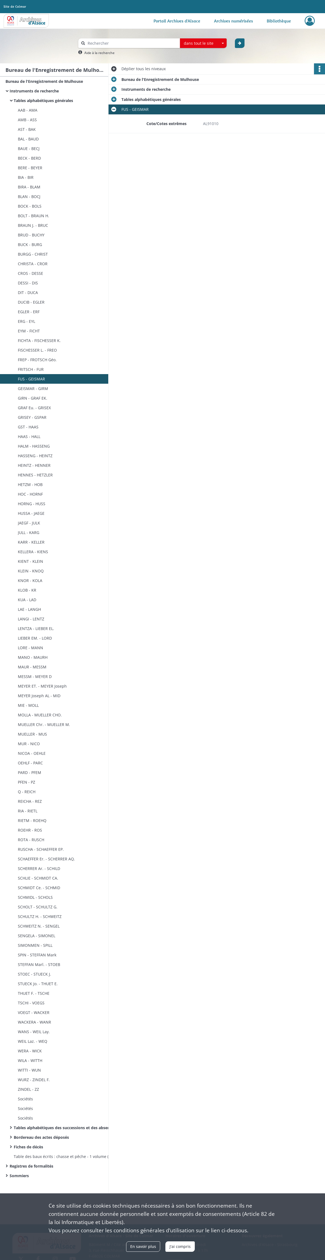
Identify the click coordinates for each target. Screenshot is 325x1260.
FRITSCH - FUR (31, 369)
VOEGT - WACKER (33, 1012)
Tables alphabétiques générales (43, 100)
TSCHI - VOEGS (31, 1002)
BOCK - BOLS (29, 206)
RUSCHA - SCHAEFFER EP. (41, 849)
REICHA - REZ (30, 801)
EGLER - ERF (29, 311)
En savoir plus (143, 1246)
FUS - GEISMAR (31, 379)
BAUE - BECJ (29, 148)
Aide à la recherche (99, 52)
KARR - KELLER (31, 542)
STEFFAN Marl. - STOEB (39, 964)
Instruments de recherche (34, 91)
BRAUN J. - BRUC (33, 225)
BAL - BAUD (28, 139)
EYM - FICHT (29, 331)
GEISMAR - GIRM (33, 388)
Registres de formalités (31, 1166)
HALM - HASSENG (34, 446)
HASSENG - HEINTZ (35, 455)
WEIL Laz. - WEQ (32, 1041)
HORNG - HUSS (31, 503)
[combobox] (203, 43)
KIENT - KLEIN (30, 561)
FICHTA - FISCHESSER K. (39, 340)
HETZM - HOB (30, 484)
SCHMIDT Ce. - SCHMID (39, 887)
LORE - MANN (30, 647)
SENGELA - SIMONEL (36, 935)
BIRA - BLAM (29, 187)
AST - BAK (27, 129)
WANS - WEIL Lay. (34, 1031)
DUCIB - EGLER (31, 302)
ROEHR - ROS (30, 830)
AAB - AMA (27, 110)
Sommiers (19, 1175)
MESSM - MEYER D (35, 676)
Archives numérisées (233, 21)
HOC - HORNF (30, 494)
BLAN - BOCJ (29, 196)
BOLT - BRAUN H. (33, 215)
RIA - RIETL (27, 810)
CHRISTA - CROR (33, 263)
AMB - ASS (27, 119)
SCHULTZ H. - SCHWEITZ (40, 916)
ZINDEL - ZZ (28, 1089)
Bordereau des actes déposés (41, 1137)
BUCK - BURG (30, 244)
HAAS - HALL (29, 436)
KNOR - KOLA (30, 580)
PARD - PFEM (29, 772)
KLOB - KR (27, 590)
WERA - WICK (30, 1050)
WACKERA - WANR (34, 1022)
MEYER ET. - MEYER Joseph (42, 686)
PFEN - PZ (26, 782)
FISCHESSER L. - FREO (37, 350)
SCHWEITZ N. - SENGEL (39, 926)
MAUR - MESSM (32, 666)
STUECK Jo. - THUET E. (38, 983)
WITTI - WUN (29, 1070)
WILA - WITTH (30, 1060)
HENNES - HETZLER (35, 475)
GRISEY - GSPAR (32, 417)
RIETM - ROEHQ (32, 820)
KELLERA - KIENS (33, 551)
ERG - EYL (26, 321)
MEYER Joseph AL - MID (39, 695)
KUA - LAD (27, 599)
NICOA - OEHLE (32, 753)
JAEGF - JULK (29, 523)
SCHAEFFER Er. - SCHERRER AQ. (46, 858)
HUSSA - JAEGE (31, 513)
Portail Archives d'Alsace (177, 21)
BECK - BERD (29, 158)
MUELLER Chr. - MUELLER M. (44, 724)
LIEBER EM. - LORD (35, 638)
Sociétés (25, 1098)
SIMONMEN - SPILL (35, 945)
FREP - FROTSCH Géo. (37, 359)
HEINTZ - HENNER (34, 465)
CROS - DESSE (30, 273)
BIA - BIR (26, 177)
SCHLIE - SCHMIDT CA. (38, 878)
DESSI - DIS (28, 283)
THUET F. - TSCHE (33, 993)
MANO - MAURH (33, 657)
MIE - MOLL (28, 705)
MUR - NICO (29, 743)
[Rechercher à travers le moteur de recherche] (132, 43)
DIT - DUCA (28, 292)
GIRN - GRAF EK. (32, 398)
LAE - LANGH (29, 609)
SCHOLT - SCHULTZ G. (37, 906)
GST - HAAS (28, 427)
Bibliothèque (279, 21)
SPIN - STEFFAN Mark (37, 954)
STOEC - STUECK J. (34, 974)
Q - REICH (26, 791)
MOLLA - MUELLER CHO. (40, 714)
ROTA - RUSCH (31, 839)
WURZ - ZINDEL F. (34, 1079)
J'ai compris (180, 1246)
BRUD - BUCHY (31, 235)
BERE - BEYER (30, 167)
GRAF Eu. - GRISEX (34, 407)
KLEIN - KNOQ (31, 571)
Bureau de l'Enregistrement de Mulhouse (44, 81)
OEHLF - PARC (30, 762)
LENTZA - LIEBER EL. (36, 628)
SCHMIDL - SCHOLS (35, 897)
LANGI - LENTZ (31, 618)
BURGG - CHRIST (33, 254)
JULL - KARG (28, 532)
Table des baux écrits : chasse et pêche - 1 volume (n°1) (65, 1156)
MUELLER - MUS (32, 734)
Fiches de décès (28, 1146)
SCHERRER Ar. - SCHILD (39, 868)
